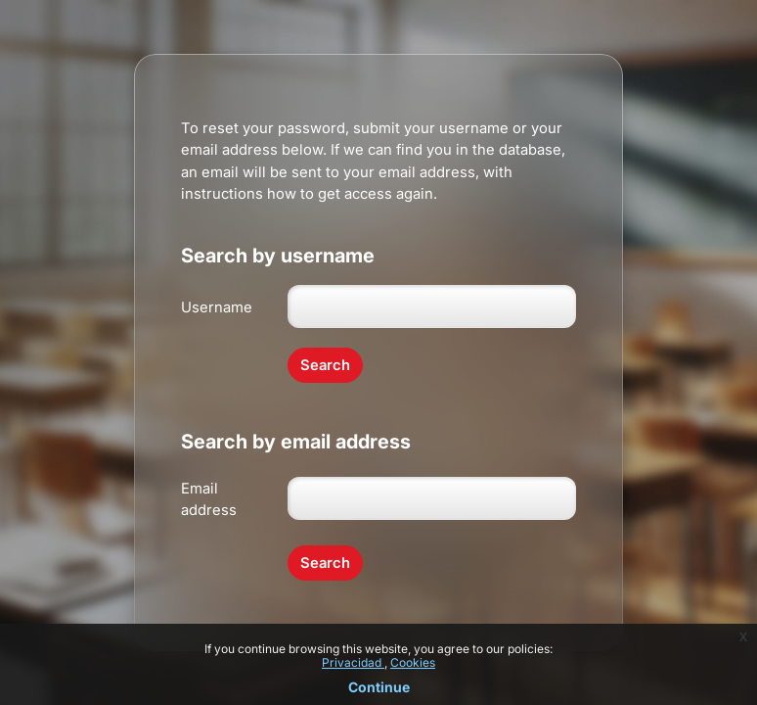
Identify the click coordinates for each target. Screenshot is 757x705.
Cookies (412, 662)
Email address (209, 499)
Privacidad (353, 662)
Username (216, 307)
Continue (379, 687)
